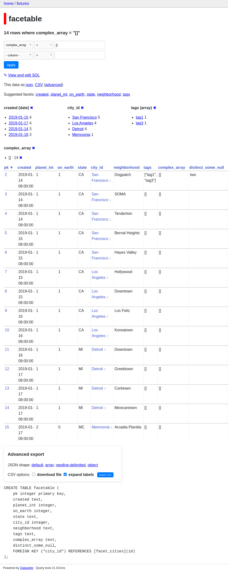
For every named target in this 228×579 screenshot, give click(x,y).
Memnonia (81, 135)
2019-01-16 (18, 135)
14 (7, 408)
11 (7, 349)
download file (47, 475)
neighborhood (109, 94)
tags (126, 94)
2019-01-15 (18, 117)
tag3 (139, 123)
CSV (39, 85)
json (29, 85)
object (93, 465)
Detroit (78, 129)
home (8, 3)
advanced (53, 85)
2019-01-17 (18, 123)
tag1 (139, 117)
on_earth (76, 94)
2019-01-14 (18, 129)
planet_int (59, 94)
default (37, 465)
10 (7, 330)
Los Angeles (82, 123)
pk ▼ (8, 167)
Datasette (26, 568)
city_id (97, 167)
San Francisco (84, 117)
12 (7, 369)
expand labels (79, 475)
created (42, 94)
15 (7, 427)
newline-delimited (71, 465)
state (91, 94)
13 (7, 388)
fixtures (23, 3)
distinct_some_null (206, 167)
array (49, 465)
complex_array (171, 167)
